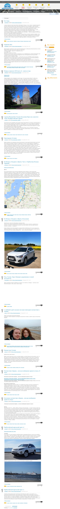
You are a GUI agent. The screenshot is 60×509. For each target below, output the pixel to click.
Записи (4, 11)
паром (30, 41)
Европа (24, 67)
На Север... (7, 21)
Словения (10, 67)
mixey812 (6, 139)
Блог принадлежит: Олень (51, 62)
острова (11, 367)
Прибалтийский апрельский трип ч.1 (14, 489)
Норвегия (18, 41)
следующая (14, 506)
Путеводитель (27, 11)
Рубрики (36, 11)
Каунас (18, 214)
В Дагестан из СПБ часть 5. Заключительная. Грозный (52, 65)
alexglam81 (6, 22)
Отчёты (11, 11)
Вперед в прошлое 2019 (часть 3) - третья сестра (17, 71)
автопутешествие (9, 113)
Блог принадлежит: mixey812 (16, 139)
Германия (8, 215)
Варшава (23, 214)
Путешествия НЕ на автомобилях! (51, 52)
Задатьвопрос (23, 8)
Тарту (13, 158)
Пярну (13, 214)
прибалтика (18, 486)
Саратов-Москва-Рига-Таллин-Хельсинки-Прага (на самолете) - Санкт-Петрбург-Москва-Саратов (21, 117)
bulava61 (49, 55)
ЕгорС (48, 72)
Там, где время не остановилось (50, 50)
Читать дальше (7, 64)
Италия (21, 273)
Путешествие (12, 486)
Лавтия (11, 134)
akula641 (6, 120)
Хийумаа (17, 367)
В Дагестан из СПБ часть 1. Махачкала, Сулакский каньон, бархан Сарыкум (52, 70)
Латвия (15, 66)
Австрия (28, 66)
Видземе (8, 346)
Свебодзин (29, 214)
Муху (19, 367)
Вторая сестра (6, 76)
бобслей (14, 346)
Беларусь (8, 134)
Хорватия (16, 67)
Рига (21, 486)
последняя (15, 507)
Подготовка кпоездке (42, 8)
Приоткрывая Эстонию (10, 138)
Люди (43, 11)
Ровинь (19, 67)
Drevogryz (6, 220)
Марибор (13, 67)
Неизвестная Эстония (10, 350)
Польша (20, 66)
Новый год (11, 346)
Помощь (49, 7)
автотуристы (18, 346)
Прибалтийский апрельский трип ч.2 (14, 427)
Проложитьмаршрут (29, 8)
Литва (17, 66)
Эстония (8, 41)
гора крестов (21, 423)
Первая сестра (6, 75)
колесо (24, 134)
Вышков (26, 214)
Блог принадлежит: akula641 (16, 120)
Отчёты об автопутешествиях (17, 22)
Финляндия (11, 41)
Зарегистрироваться (12, 2)
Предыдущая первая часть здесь (10, 431)
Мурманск (21, 41)
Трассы (18, 11)
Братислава (31, 66)
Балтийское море (26, 346)
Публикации (47, 47)
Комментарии (38, 66)
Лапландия (15, 41)
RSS (55, 74)
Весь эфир (53, 74)
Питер (8, 273)
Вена (8, 67)
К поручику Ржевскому (51, 54)
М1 (21, 134)
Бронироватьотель (36, 8)
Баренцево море (26, 41)
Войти (3, 2)
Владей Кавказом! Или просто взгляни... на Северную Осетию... (51, 59)
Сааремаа (14, 367)
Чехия (22, 66)
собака (18, 394)
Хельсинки (26, 134)
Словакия (24, 66)
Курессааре (22, 367)
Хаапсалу (15, 158)
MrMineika (6, 72)
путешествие (9, 66)
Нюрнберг (11, 215)
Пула (21, 67)
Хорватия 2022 (8, 44)
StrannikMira (7, 280)
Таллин (14, 113)
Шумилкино (22, 346)
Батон (6, 313)
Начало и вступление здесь (9, 167)
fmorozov (6, 374)
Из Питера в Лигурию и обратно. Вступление (16, 219)
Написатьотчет (17, 8)
